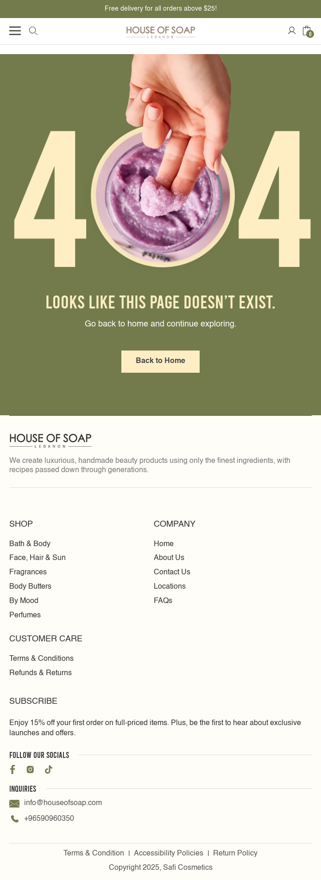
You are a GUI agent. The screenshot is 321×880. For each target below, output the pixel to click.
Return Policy (235, 853)
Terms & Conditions (41, 659)
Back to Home (160, 361)
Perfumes (25, 615)
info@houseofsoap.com (55, 804)
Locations (170, 587)
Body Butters (30, 587)
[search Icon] (33, 30)
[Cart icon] (307, 30)
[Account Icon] (292, 30)
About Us (169, 558)
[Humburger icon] (15, 30)
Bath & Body (29, 544)
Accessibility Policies (168, 853)
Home (164, 544)
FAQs (163, 601)
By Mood (23, 601)
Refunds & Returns (40, 673)
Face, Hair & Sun (37, 558)
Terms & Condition (93, 853)
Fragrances (28, 572)
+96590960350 (41, 819)
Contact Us (172, 572)
